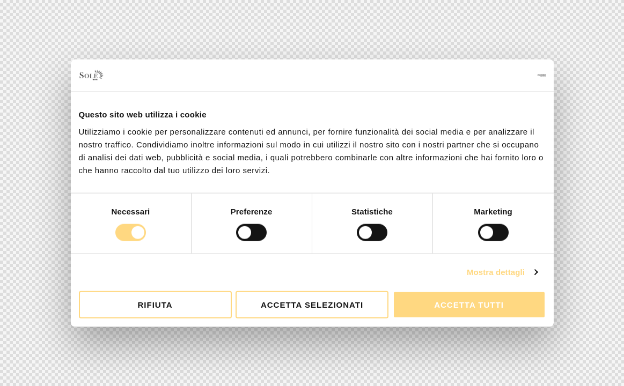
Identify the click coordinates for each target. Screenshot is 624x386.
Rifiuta (154, 304)
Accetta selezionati (312, 304)
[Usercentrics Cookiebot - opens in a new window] (499, 76)
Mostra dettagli (496, 272)
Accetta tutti (469, 304)
